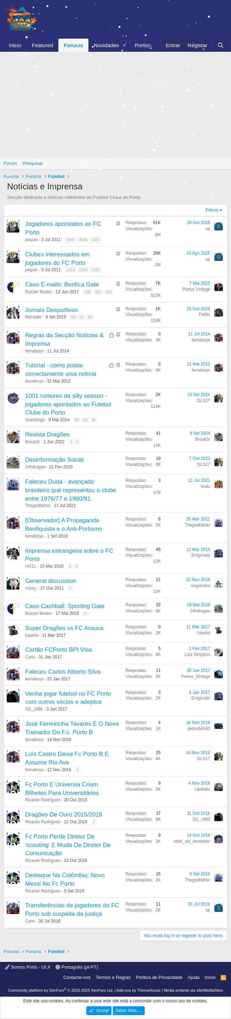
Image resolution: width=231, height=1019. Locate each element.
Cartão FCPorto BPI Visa (58, 649)
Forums (73, 45)
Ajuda (194, 977)
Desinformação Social (54, 459)
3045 (70, 240)
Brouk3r (32, 441)
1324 (83, 270)
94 (93, 420)
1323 (70, 270)
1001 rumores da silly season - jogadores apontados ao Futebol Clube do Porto (68, 404)
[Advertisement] (115, 105)
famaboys (34, 351)
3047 (95, 240)
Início (209, 977)
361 (98, 292)
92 (77, 420)
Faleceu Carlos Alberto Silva (63, 671)
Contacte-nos (77, 977)
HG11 (30, 566)
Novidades (106, 45)
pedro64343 (198, 728)
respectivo (200, 585)
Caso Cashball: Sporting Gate (65, 606)
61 (82, 317)
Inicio (15, 45)
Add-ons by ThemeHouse (138, 990)
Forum (10, 163)
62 (90, 317)
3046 (83, 240)
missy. (31, 588)
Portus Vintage (196, 289)
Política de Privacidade (159, 977)
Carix (30, 657)
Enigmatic (200, 555)
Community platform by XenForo (61, 990)
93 (85, 420)
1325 (95, 270)
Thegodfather (37, 505)
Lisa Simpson (197, 654)
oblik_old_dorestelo (192, 841)
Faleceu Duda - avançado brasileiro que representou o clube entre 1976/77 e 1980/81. (70, 490)
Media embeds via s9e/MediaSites (193, 990)
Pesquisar (33, 163)
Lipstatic (202, 789)
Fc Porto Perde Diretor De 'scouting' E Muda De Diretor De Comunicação (68, 845)
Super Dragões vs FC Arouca (64, 628)
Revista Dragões (47, 434)
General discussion (50, 581)
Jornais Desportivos (51, 310)
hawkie (31, 635)
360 (87, 292)
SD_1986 (34, 709)
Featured (42, 45)
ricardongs (35, 419)
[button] (124, 45)
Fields (204, 314)
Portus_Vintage (195, 676)
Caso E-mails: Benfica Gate (62, 284)
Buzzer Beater (38, 291)
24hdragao (35, 466)
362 (108, 292)
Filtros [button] (212, 210)
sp (208, 228)
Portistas (145, 45)
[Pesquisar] (220, 45)
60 (73, 317)
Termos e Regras (113, 977)
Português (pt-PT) (77, 967)
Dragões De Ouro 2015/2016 (63, 814)
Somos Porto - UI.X (28, 967)
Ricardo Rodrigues (42, 799)
